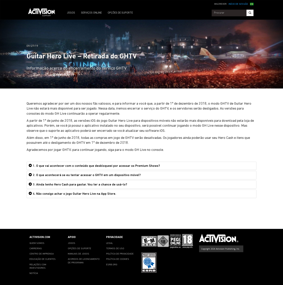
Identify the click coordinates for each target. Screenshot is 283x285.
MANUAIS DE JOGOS (78, 254)
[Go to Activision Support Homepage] (44, 13)
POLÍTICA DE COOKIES (117, 259)
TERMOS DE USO (115, 248)
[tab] (141, 166)
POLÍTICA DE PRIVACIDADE (120, 254)
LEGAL (109, 243)
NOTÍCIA (33, 273)
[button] (252, 4)
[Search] (250, 13)
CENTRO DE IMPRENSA (41, 254)
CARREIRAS (35, 248)
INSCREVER (220, 4)
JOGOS (71, 12)
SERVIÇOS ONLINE (91, 12)
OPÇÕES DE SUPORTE (120, 12)
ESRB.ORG (111, 265)
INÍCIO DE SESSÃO (238, 4)
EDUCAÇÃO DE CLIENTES (42, 259)
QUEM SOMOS (36, 243)
